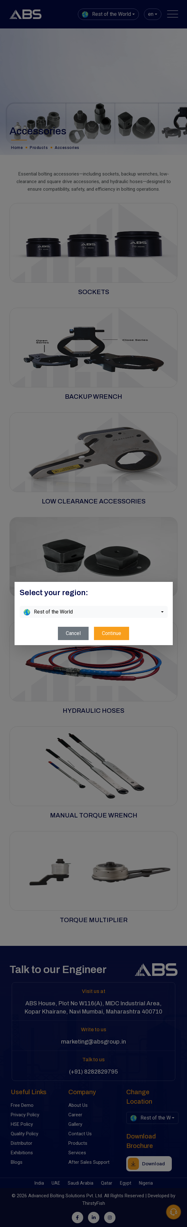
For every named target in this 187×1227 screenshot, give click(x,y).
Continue (111, 633)
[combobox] (94, 612)
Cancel (73, 633)
